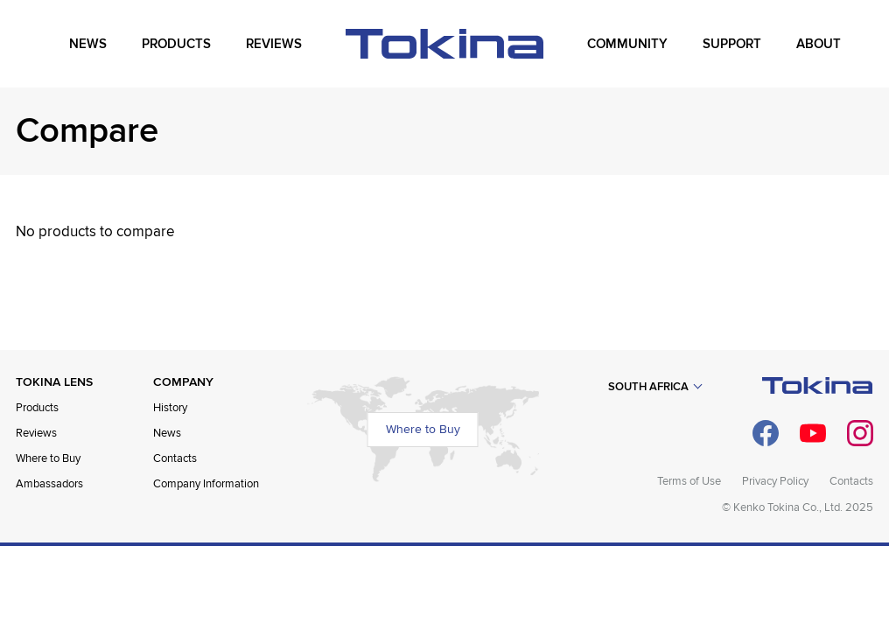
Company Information (206, 484)
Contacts (175, 459)
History (170, 408)
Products (37, 408)
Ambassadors (49, 484)
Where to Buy (48, 459)
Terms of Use (689, 481)
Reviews (36, 433)
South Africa (648, 387)
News (167, 433)
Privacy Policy (775, 481)
